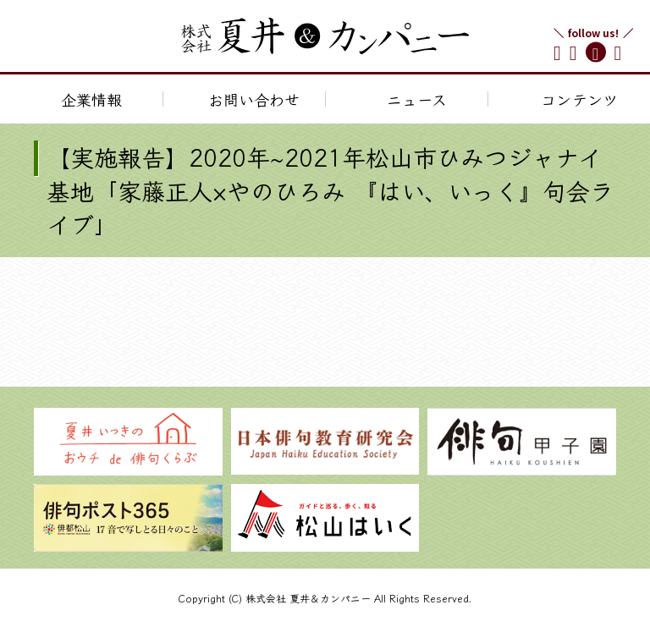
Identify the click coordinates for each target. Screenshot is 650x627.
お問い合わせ (254, 99)
